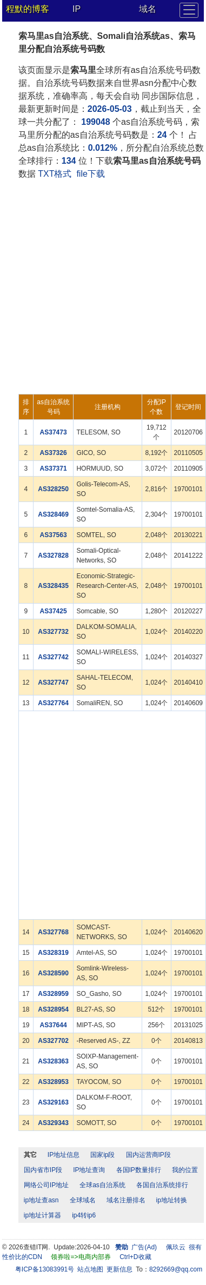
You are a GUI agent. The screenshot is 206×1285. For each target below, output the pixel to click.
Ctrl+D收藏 (135, 1257)
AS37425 (53, 611)
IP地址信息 (63, 1155)
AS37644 (53, 1025)
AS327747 (53, 682)
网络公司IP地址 (46, 1185)
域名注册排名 (126, 1200)
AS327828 (53, 555)
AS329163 (53, 1102)
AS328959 (53, 994)
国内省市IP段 (43, 1170)
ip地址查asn (41, 1200)
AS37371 (53, 468)
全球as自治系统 (102, 1185)
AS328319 (53, 952)
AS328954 (53, 1009)
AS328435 (53, 586)
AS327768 (53, 932)
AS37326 (53, 453)
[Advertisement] (101, 287)
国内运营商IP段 (148, 1155)
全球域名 (83, 1200)
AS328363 (53, 1061)
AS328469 (53, 514)
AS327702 (53, 1041)
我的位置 (185, 1170)
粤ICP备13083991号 (44, 1269)
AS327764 (53, 703)
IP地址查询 (89, 1170)
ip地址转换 (171, 1200)
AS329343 (53, 1123)
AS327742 (53, 657)
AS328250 (53, 489)
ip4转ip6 (84, 1215)
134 (69, 160)
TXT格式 (54, 173)
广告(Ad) (144, 1247)
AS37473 (53, 432)
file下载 (90, 173)
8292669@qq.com (175, 1269)
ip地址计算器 (42, 1215)
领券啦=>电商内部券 (80, 1257)
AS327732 (53, 631)
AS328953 (53, 1082)
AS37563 (53, 535)
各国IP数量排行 (138, 1170)
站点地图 (90, 1269)
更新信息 (119, 1269)
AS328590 (53, 973)
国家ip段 (102, 1155)
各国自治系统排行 (162, 1185)
